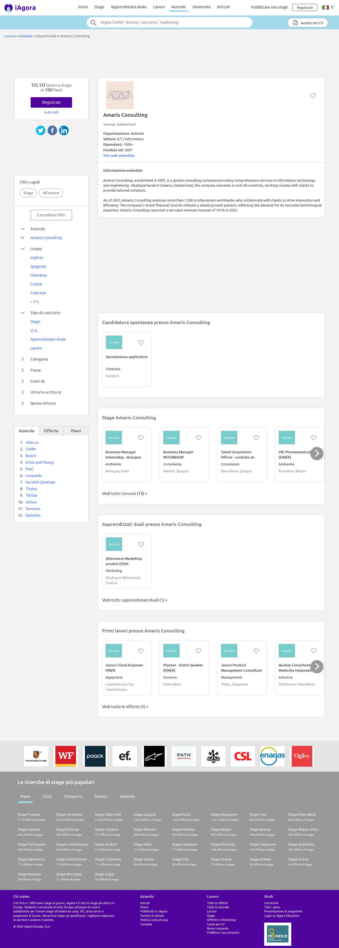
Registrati (51, 102)
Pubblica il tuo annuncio (223, 932)
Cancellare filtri (51, 215)
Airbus (31, 502)
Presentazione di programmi (283, 911)
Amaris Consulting (46, 237)
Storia (144, 907)
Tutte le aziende (218, 907)
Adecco (32, 442)
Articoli (223, 7)
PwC (30, 469)
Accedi (52, 112)
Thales (31, 489)
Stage (99, 7)
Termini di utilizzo (152, 915)
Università (201, 7)
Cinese (36, 284)
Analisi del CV (307, 23)
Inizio (83, 7)
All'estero (51, 193)
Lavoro (159, 7)
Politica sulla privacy (154, 919)
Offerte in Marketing (221, 919)
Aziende (178, 7)
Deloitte (33, 515)
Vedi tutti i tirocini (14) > (124, 493)
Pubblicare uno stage (269, 7)
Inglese (36, 257)
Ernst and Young (40, 462)
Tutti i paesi (272, 907)
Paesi (25, 796)
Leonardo (34, 475)
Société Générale (40, 482)
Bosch (31, 456)
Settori (100, 796)
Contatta (146, 924)
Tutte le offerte (217, 903)
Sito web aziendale (118, 155)
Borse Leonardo (217, 928)
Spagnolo (38, 266)
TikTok (31, 495)
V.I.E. (34, 330)
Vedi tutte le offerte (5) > (125, 706)
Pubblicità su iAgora (153, 911)
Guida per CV (216, 924)
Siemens (33, 509)
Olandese (38, 275)
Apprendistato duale (129, 7)
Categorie (73, 796)
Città (47, 796)
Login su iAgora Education (281, 915)
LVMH (31, 449)
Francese (38, 293)
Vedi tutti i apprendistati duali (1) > (134, 600)
